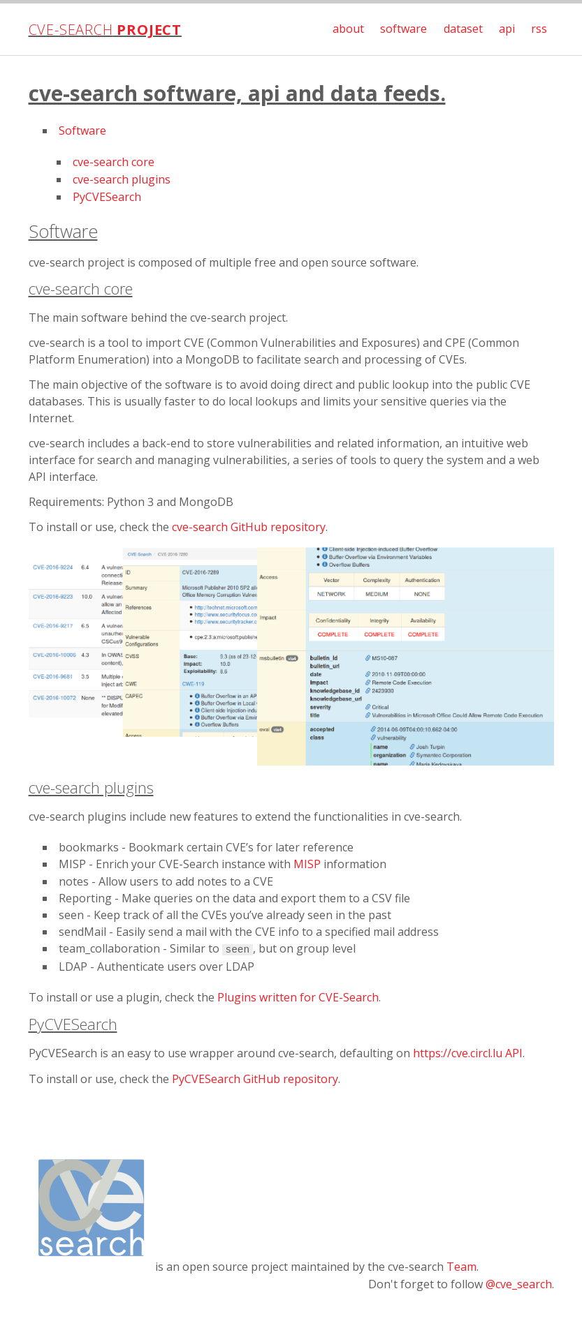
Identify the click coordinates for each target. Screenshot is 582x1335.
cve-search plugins (121, 179)
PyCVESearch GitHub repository (255, 1079)
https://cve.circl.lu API (468, 1053)
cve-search (105, 29)
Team (461, 1266)
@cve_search (519, 1284)
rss (539, 28)
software (403, 28)
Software (82, 130)
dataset (463, 28)
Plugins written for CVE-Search (298, 997)
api (507, 28)
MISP (307, 864)
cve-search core (113, 162)
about (348, 28)
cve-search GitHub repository (249, 527)
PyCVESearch (107, 196)
